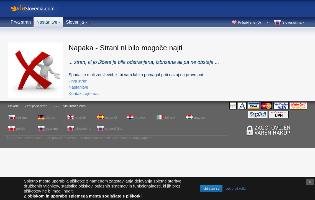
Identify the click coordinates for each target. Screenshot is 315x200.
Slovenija (75, 22)
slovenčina (83, 129)
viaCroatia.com (74, 106)
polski (20, 129)
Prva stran (21, 22)
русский (52, 129)
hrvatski (140, 117)
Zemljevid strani (36, 106)
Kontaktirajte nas (84, 93)
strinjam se (211, 189)
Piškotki (13, 106)
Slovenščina (292, 22)
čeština (21, 117)
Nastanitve (46, 22)
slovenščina (113, 129)
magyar (199, 117)
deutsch (52, 117)
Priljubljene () (249, 22)
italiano (170, 117)
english (81, 117)
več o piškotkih (236, 189)
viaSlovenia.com (37, 8)
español (111, 117)
